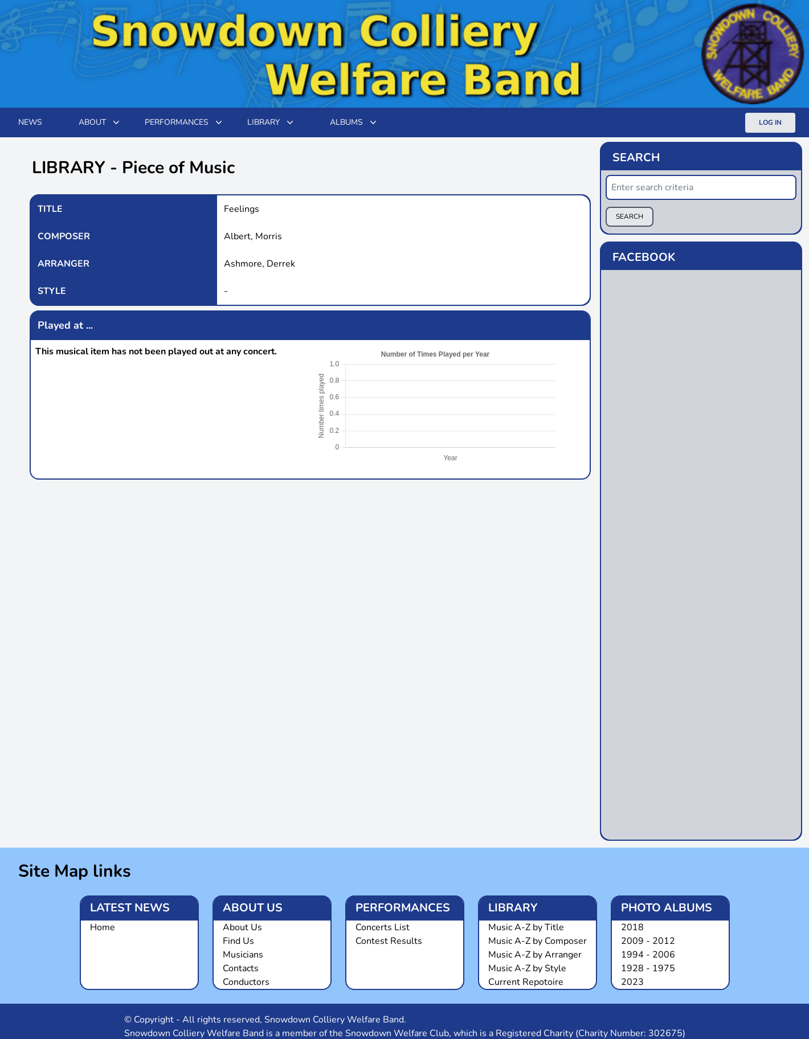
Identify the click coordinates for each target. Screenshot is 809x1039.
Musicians (243, 954)
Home (102, 927)
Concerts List (383, 927)
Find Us (238, 941)
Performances (184, 122)
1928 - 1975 (648, 968)
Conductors (246, 982)
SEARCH (629, 216)
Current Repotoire (525, 982)
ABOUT (100, 122)
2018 (632, 927)
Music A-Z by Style (527, 968)
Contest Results (389, 941)
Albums (354, 122)
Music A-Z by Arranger (535, 954)
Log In (770, 122)
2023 (632, 982)
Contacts (241, 968)
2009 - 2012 (648, 941)
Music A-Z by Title (526, 927)
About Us (242, 927)
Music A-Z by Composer (537, 941)
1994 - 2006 (648, 954)
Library (271, 122)
